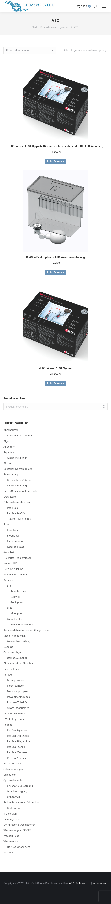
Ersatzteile (9, 496)
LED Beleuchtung (17, 485)
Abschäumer (10, 430)
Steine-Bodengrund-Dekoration (21, 802)
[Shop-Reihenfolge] (29, 50)
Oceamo (8, 646)
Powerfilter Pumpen (18, 696)
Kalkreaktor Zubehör (15, 574)
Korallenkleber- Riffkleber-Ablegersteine (26, 630)
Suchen (104, 406)
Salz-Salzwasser (12, 763)
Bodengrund (14, 808)
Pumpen (8, 674)
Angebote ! (9, 446)
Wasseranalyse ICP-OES (17, 830)
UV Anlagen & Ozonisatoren (19, 824)
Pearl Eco (12, 507)
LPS (9, 585)
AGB (71, 883)
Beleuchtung (10, 474)
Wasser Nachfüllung (18, 641)
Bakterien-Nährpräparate (17, 469)
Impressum (99, 883)
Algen (6, 441)
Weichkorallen (15, 619)
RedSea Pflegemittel (19, 741)
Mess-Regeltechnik (14, 635)
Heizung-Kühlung (13, 569)
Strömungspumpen (18, 708)
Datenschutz (83, 883)
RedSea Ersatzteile (18, 735)
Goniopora (16, 602)
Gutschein (9, 552)
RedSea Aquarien (17, 730)
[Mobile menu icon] (104, 6)
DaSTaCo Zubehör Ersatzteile (20, 491)
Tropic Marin (10, 813)
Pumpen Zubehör (17, 702)
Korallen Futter (15, 546)
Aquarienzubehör (17, 457)
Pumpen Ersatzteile (14, 713)
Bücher (7, 463)
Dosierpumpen (15, 680)
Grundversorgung (17, 791)
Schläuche (9, 774)
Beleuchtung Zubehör (19, 480)
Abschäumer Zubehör (19, 435)
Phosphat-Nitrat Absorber (18, 663)
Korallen (8, 580)
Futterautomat (15, 541)
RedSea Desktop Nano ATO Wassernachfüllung (55, 257)
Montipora (16, 613)
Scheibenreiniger (13, 769)
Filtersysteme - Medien (16, 502)
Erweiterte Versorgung (20, 785)
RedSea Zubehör (16, 758)
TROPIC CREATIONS (19, 519)
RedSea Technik (16, 746)
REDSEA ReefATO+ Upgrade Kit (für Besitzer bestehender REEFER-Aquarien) (55, 146)
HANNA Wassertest (18, 847)
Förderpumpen (15, 685)
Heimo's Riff (10, 563)
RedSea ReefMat (16, 513)
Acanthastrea (18, 591)
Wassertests (10, 841)
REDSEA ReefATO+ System (55, 368)
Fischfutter (13, 530)
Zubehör (8, 852)
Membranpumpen (17, 691)
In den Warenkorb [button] (55, 161)
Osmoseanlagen (12, 652)
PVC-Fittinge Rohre (14, 719)
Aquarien (8, 452)
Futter (6, 524)
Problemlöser (11, 669)
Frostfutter (13, 535)
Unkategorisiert (12, 819)
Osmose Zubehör (17, 658)
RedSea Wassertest (18, 752)
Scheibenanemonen (22, 624)
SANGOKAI (13, 797)
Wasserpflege (11, 835)
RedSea (7, 724)
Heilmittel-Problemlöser (17, 557)
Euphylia (15, 596)
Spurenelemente (13, 780)
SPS (9, 608)
